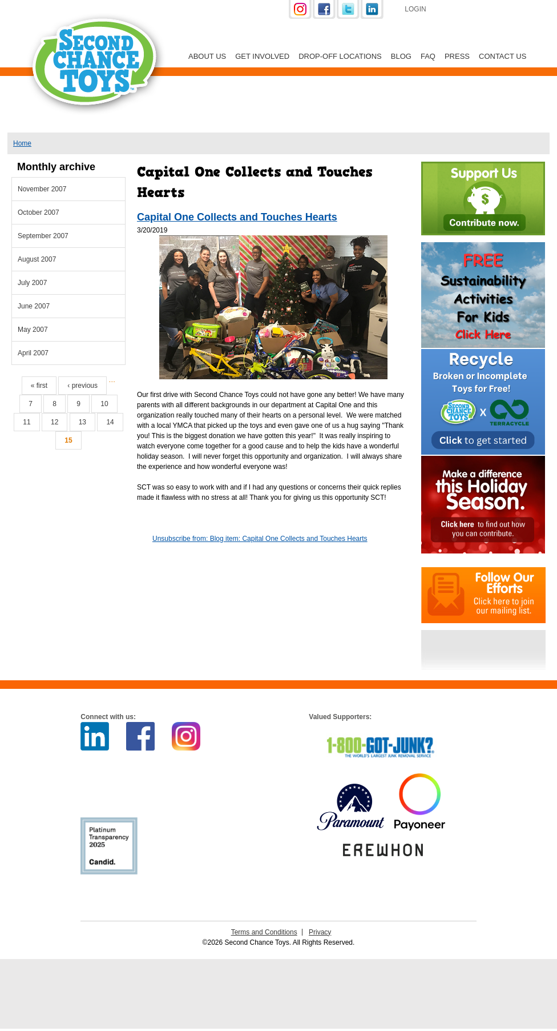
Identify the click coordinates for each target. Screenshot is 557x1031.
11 (26, 422)
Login (415, 9)
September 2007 (43, 236)
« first (39, 386)
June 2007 (34, 306)
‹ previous (82, 386)
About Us (207, 56)
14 (110, 422)
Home (22, 143)
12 (54, 422)
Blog (401, 56)
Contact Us (502, 56)
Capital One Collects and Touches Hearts (237, 217)
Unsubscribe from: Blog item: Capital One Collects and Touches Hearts (260, 539)
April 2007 (33, 353)
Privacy (320, 932)
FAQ (428, 56)
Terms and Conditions (264, 932)
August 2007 (37, 259)
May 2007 (33, 330)
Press (457, 56)
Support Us (496, 10)
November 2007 (42, 189)
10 (104, 404)
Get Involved (262, 56)
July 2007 (32, 283)
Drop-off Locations (340, 56)
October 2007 (38, 212)
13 (82, 422)
